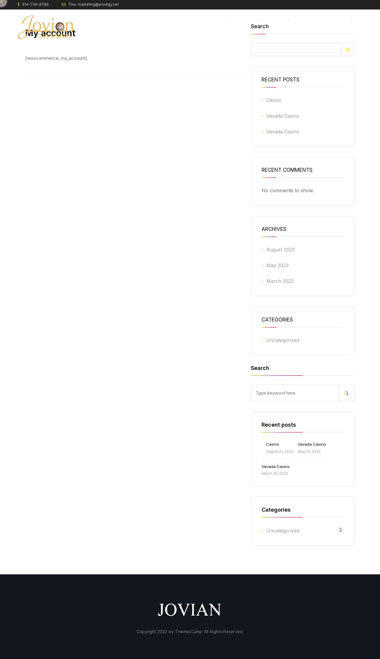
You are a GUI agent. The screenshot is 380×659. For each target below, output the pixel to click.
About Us (247, 20)
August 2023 (280, 250)
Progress (277, 20)
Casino (273, 100)
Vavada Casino (282, 116)
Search (348, 49)
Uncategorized (282, 340)
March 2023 (280, 281)
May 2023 (277, 265)
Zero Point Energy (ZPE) (201, 20)
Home (159, 20)
